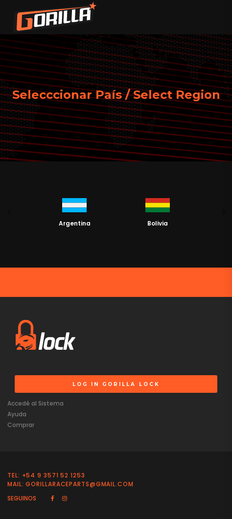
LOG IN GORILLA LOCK (116, 384)
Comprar (20, 425)
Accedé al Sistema (35, 403)
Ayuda (16, 414)
